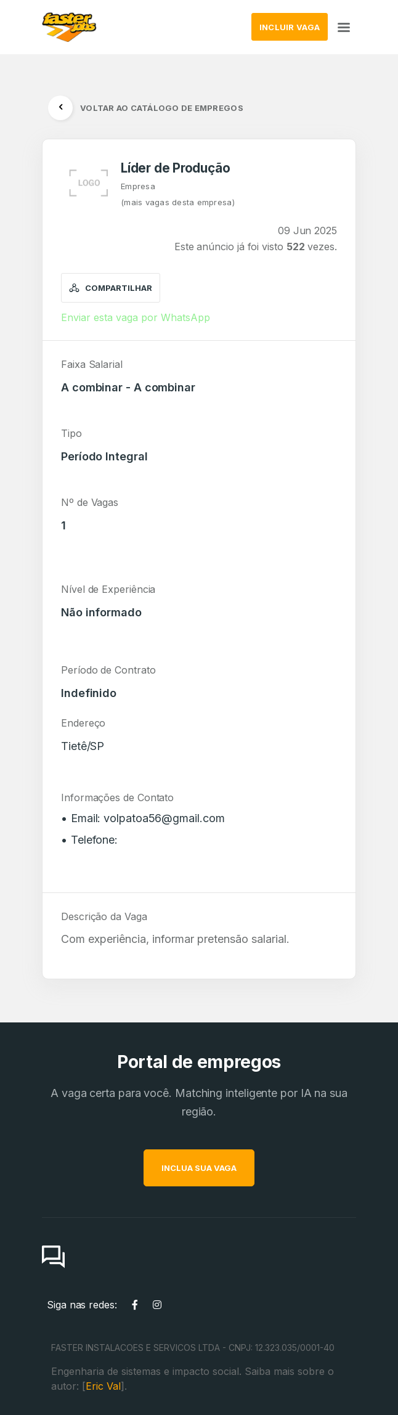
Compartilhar (110, 288)
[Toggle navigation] (343, 27)
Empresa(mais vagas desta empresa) (178, 194)
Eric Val (103, 1386)
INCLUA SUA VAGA (238, 1168)
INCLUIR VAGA (289, 27)
